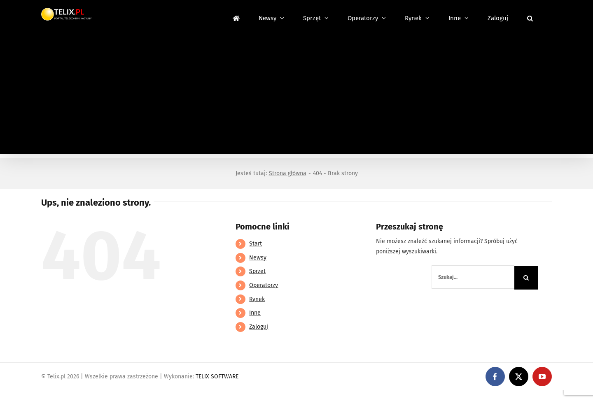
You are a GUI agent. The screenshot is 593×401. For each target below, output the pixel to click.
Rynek (257, 299)
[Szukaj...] (473, 277)
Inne (255, 312)
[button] (530, 17)
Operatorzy (263, 285)
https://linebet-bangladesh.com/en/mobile (56, 395)
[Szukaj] (526, 278)
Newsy (257, 257)
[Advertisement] (296, 96)
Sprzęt (257, 271)
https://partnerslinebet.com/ (153, 395)
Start (255, 243)
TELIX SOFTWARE (217, 376)
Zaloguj (258, 326)
